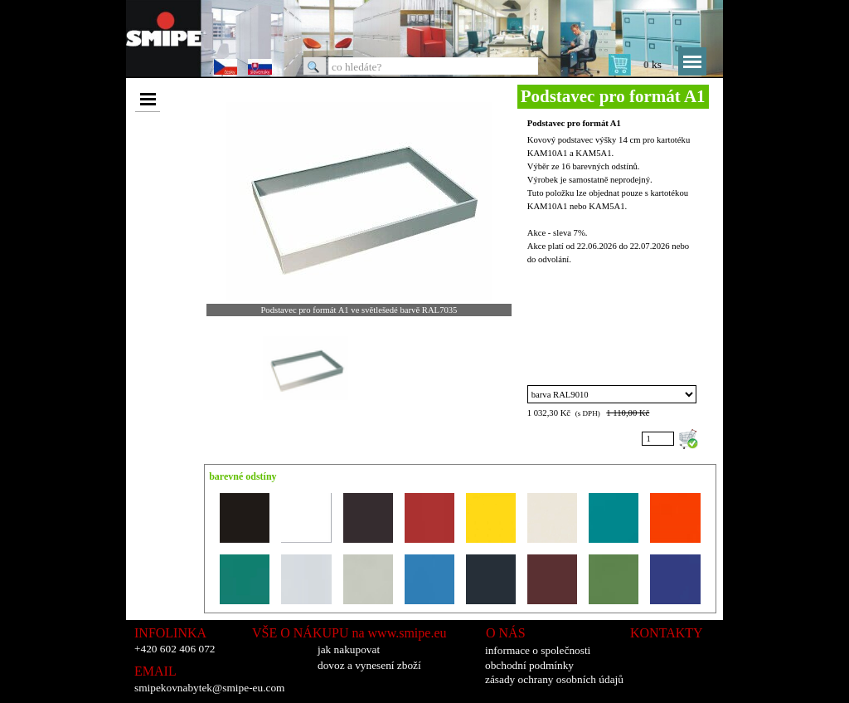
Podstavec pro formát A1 (574, 123)
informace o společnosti (537, 650)
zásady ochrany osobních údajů (554, 679)
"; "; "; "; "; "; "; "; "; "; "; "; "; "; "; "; (612, 394)
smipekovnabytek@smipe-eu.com (209, 687)
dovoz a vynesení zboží (369, 665)
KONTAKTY (666, 633)
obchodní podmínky (529, 665)
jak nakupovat (349, 649)
